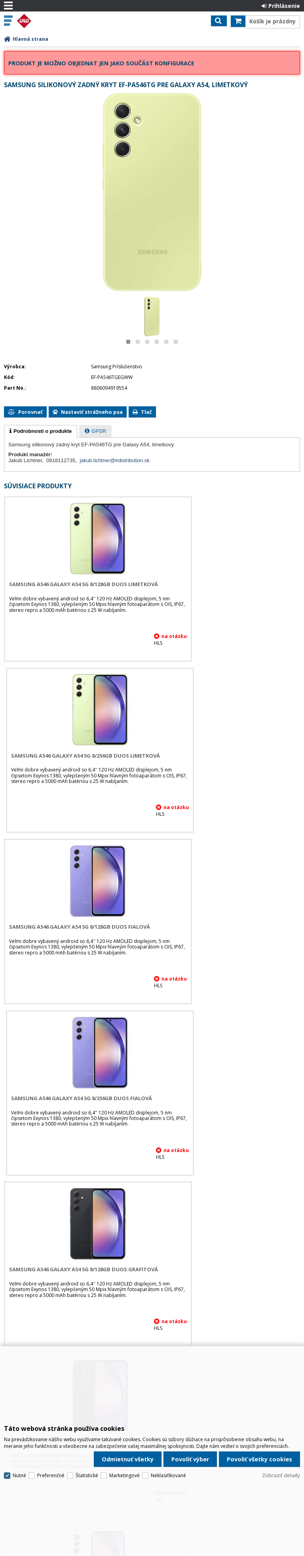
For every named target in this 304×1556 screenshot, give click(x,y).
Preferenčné (51, 1450)
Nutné (19, 1450)
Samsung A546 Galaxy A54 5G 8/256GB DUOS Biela (226, 1098)
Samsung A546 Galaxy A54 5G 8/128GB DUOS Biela (75, 1098)
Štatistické (87, 1450)
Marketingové (124, 1450)
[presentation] (40, 431)
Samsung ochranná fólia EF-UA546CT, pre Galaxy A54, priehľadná (67, 1273)
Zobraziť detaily (281, 1450)
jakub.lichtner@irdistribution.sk (115, 460)
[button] (128, 342)
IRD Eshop (40, 21)
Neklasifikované (168, 1450)
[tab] (40, 431)
